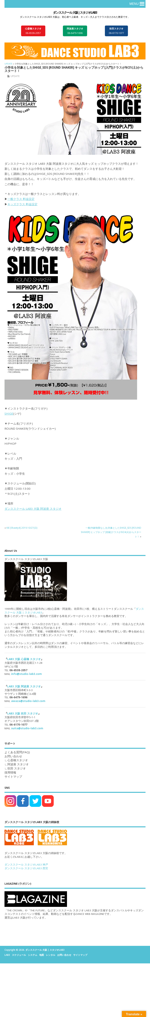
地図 (41, 955)
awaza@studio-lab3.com (28, 701)
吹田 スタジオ (16, 768)
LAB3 (7, 955)
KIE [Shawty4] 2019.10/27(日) (21, 527)
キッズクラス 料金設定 (22, 204)
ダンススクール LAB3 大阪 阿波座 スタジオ (33, 509)
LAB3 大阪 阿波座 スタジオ (24, 686)
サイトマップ (13, 776)
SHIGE (8, 413)
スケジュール (19, 955)
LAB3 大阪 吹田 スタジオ (22, 713)
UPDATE (15, 76)
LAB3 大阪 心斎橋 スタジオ (24, 659)
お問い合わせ (64, 955)
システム (32, 955)
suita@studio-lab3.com (27, 728)
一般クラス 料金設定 (21, 199)
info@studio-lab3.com (26, 674)
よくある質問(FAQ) (17, 752)
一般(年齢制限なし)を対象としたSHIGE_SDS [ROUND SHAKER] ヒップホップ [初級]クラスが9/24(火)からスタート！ (111, 532)
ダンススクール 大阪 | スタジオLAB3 (75, 12)
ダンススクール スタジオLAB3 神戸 (26, 864)
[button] (134, 4)
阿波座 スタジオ (18, 764)
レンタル (50, 955)
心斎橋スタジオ (17, 760)
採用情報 (10, 772)
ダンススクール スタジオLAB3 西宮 (26, 868)
